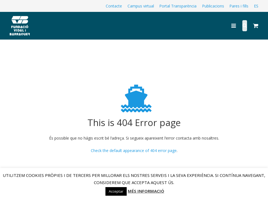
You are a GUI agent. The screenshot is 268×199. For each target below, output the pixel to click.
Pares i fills (238, 6)
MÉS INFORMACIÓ (146, 191)
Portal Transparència (178, 6)
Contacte (114, 6)
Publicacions (213, 6)
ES (256, 6)
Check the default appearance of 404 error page (134, 150)
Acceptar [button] (116, 191)
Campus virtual (141, 6)
